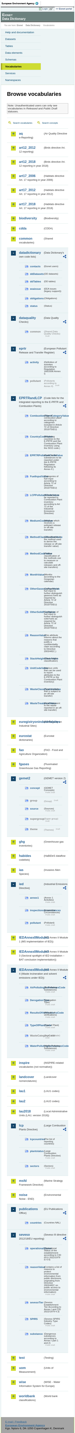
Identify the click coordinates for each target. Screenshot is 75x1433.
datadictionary (30, 252)
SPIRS (34, 1318)
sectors (34, 1166)
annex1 (34, 897)
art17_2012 (27, 190)
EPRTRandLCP (30, 398)
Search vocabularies (22, 123)
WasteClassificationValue (36, 689)
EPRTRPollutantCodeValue (36, 455)
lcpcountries (36, 1139)
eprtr (22, 348)
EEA (21, 3)
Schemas (10, 59)
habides (25, 855)
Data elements (13, 52)
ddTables (35, 281)
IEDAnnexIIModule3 (31, 951)
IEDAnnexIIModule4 (31, 969)
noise (23, 1195)
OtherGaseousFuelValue (36, 588)
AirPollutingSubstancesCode (36, 987)
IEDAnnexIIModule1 (31, 937)
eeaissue (35, 288)
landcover (26, 1077)
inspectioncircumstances (36, 910)
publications (28, 1209)
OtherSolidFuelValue (36, 612)
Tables (9, 46)
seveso (24, 1234)
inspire (24, 1063)
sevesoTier (36, 1302)
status (34, 305)
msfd (23, 1180)
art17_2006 (27, 176)
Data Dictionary (33, 25)
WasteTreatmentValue (36, 703)
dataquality (27, 318)
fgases (24, 764)
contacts (35, 266)
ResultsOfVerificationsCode (36, 1012)
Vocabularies (13, 66)
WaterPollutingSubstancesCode (36, 1045)
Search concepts (50, 123)
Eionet (20, 25)
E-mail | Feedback (16, 1421)
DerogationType (36, 1000)
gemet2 (24, 778)
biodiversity (28, 218)
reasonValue (36, 1267)
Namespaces (13, 80)
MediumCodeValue (36, 520)
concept (35, 787)
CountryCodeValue (36, 436)
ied (21, 884)
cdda (22, 228)
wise (22, 1382)
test (22, 1357)
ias (21, 870)
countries (36, 1222)
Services (10, 73)
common (25, 238)
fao (21, 750)
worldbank (27, 1396)
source (34, 808)
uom (22, 1368)
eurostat (25, 736)
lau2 (22, 1101)
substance (36, 1333)
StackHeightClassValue (36, 658)
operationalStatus (36, 1248)
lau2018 (25, 1111)
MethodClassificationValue (36, 537)
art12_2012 (27, 147)
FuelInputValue (36, 476)
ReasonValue (36, 635)
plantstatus (36, 1151)
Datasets (10, 39)
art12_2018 (27, 161)
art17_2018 (27, 204)
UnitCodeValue (36, 668)
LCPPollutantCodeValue (36, 495)
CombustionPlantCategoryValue (36, 415)
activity (34, 362)
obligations (36, 298)
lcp (21, 1125)
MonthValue (36, 574)
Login (45, 9)
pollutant (35, 922)
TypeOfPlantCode (36, 1025)
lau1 (22, 1091)
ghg (22, 841)
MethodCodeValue (36, 553)
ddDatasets (36, 273)
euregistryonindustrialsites (31, 721)
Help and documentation (19, 32)
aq (21, 133)
